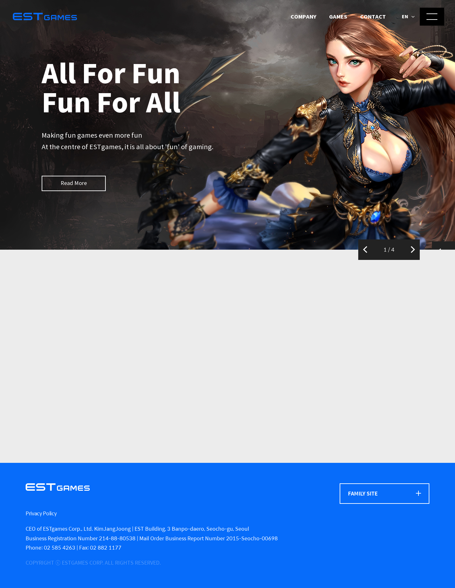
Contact (373, 16)
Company (303, 16)
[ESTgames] (58, 487)
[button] (408, 17)
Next (413, 249)
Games (338, 16)
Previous (365, 249)
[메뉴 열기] (432, 17)
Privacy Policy (41, 513)
